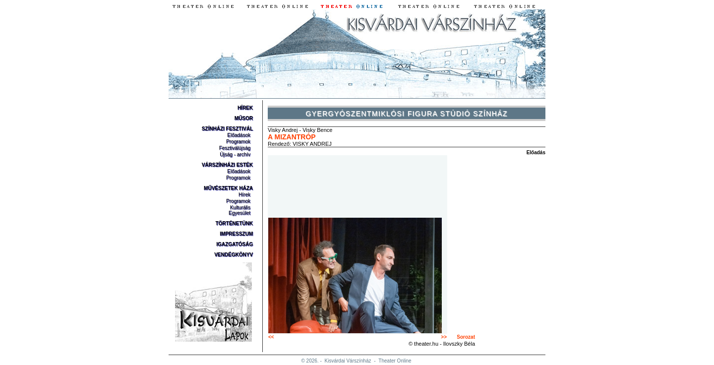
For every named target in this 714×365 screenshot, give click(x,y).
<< (271, 337)
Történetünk (234, 223)
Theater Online (394, 361)
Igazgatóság (234, 244)
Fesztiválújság (234, 148)
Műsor (244, 118)
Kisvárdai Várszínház (348, 361)
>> (444, 337)
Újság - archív (235, 154)
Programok (238, 141)
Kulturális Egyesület (239, 210)
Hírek (245, 108)
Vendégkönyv (233, 254)
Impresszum (236, 234)
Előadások (238, 135)
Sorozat (466, 337)
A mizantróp (292, 137)
